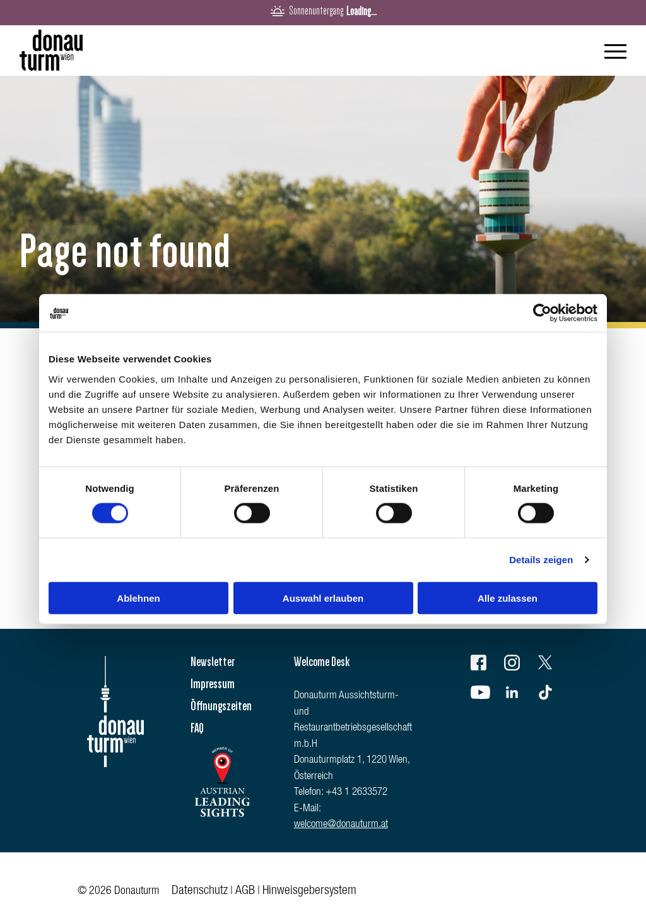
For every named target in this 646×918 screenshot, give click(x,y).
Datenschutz (200, 891)
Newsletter (213, 662)
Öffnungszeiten (221, 706)
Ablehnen (138, 597)
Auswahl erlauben (323, 597)
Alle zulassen (507, 597)
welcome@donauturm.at (341, 825)
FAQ (197, 728)
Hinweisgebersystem (309, 891)
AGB (245, 891)
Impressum (213, 684)
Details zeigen (541, 559)
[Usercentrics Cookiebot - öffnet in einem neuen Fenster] (542, 313)
